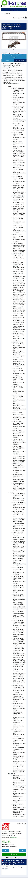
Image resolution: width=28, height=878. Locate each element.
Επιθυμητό (10, 857)
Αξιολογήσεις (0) (20, 60)
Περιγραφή (7, 60)
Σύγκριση (19, 857)
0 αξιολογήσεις (12, 867)
